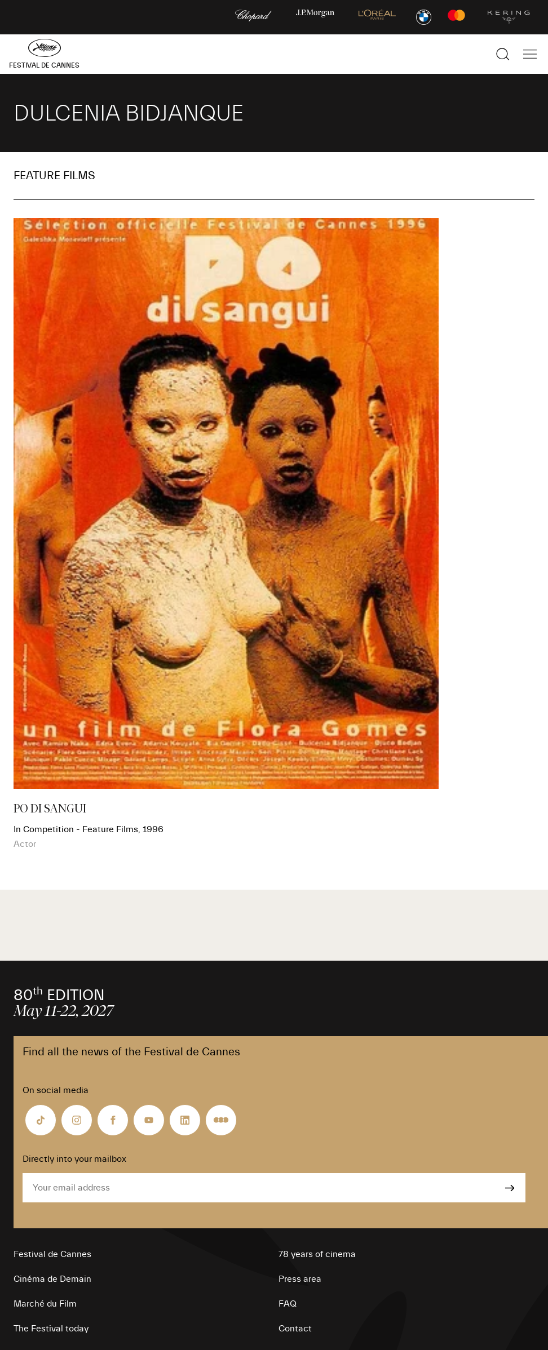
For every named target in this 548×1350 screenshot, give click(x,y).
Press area (300, 1279)
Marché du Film (45, 1304)
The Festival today (51, 1329)
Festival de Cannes (52, 1254)
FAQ (288, 1304)
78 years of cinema (317, 1254)
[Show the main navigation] (530, 54)
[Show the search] (503, 54)
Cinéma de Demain (52, 1279)
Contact (295, 1329)
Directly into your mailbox (74, 1159)
